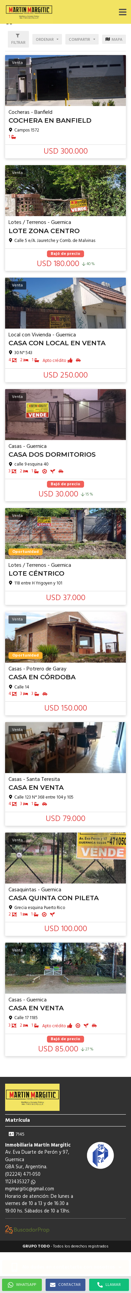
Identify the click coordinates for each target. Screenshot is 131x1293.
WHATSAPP (22, 1284)
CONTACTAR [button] (65, 1284)
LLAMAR (109, 1284)
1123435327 (20, 1182)
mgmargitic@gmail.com (29, 1189)
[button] (122, 12)
